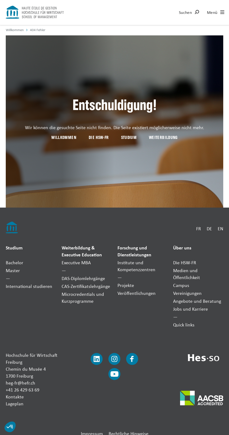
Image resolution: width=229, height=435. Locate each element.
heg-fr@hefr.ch (20, 383)
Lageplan (14, 403)
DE (209, 228)
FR (198, 228)
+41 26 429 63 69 (22, 389)
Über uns (182, 247)
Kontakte (15, 396)
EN (220, 228)
